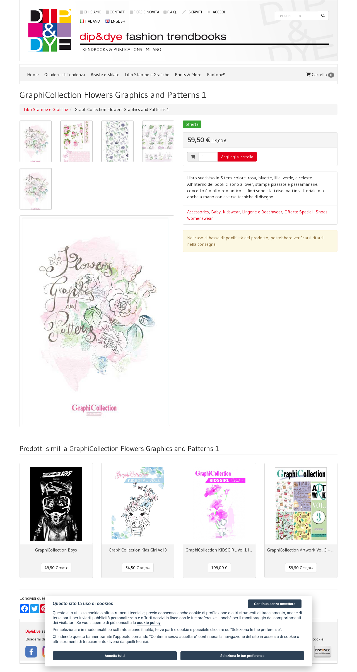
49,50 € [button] (56, 567)
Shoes (321, 212)
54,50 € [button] (138, 567)
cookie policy (149, 622)
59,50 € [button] (301, 567)
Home (33, 74)
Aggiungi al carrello (237, 156)
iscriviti (192, 12)
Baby (216, 212)
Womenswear (200, 218)
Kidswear (231, 212)
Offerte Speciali (298, 212)
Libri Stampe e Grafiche (147, 74)
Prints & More (188, 74)
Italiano (90, 21)
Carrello (320, 75)
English (115, 21)
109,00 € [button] (219, 567)
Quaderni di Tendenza (64, 74)
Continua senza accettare (274, 604)
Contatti (116, 12)
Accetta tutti (115, 656)
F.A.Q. (170, 12)
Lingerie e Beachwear (262, 212)
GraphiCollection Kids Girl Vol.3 (138, 550)
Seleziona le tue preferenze (242, 656)
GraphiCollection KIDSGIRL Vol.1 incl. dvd (219, 550)
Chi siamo (91, 12)
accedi (216, 12)
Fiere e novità (144, 12)
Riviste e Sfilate (105, 74)
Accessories (198, 212)
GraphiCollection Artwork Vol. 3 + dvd (301, 550)
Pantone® (216, 74)
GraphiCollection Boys (56, 550)
